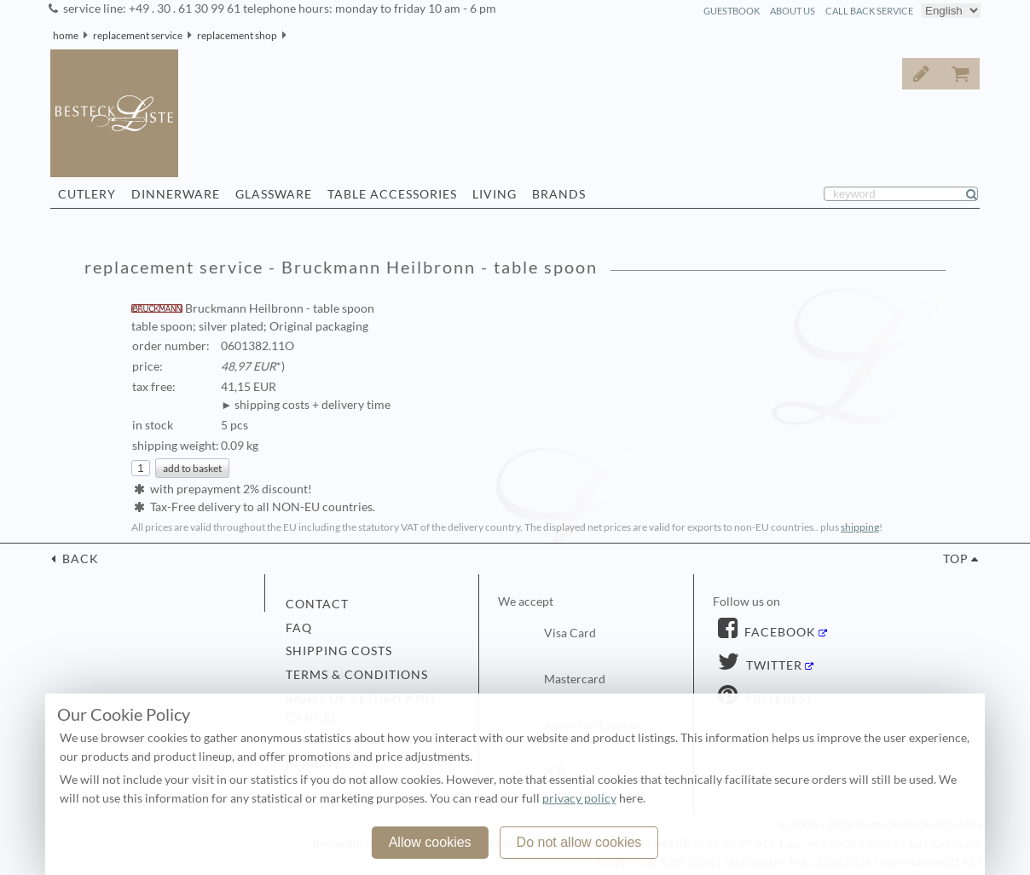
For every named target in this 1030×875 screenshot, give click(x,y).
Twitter (772, 665)
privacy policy (579, 798)
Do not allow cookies (579, 842)
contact (317, 604)
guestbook (731, 10)
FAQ (299, 628)
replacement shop (237, 35)
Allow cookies (430, 842)
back (79, 559)
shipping (860, 527)
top (956, 559)
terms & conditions (357, 675)
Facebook (778, 632)
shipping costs (339, 651)
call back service (869, 10)
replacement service (137, 35)
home (65, 35)
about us (792, 10)
